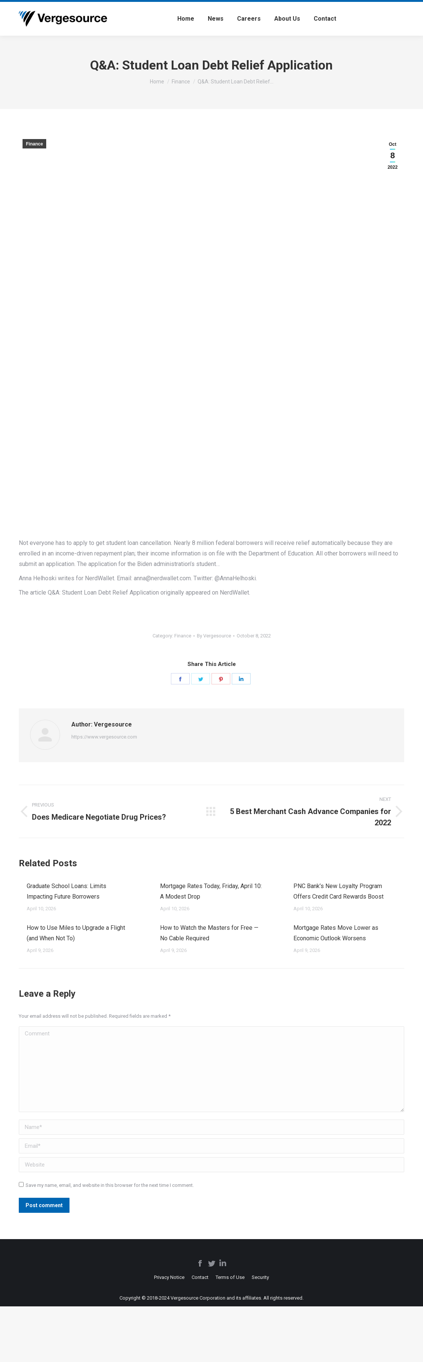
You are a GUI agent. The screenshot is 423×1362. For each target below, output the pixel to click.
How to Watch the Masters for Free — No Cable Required (209, 933)
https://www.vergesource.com (104, 737)
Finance (34, 144)
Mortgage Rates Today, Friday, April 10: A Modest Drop (211, 891)
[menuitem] (186, 19)
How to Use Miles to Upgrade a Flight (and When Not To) (76, 933)
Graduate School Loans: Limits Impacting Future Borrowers (66, 891)
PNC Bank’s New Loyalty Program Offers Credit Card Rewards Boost (338, 891)
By (214, 636)
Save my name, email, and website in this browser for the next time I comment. (110, 1185)
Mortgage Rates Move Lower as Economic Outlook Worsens (335, 933)
